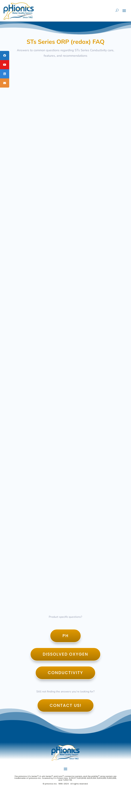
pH (65, 635)
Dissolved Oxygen (65, 654)
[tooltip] (4, 55)
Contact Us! (65, 705)
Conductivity (65, 672)
